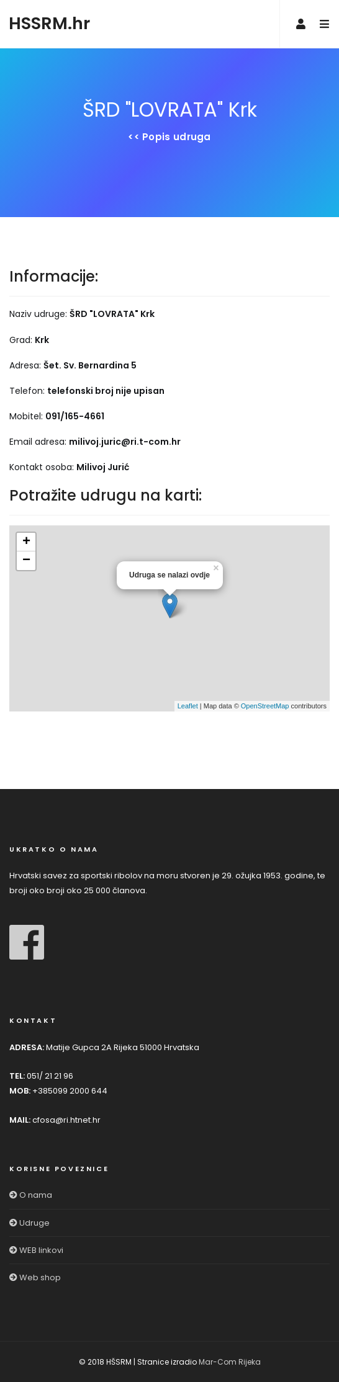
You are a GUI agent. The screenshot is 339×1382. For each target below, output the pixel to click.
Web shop (35, 1277)
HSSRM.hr (49, 23)
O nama (30, 1195)
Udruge (29, 1223)
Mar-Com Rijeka (230, 1362)
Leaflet (188, 706)
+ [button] (26, 542)
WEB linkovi (36, 1250)
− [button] (26, 560)
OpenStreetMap (265, 706)
